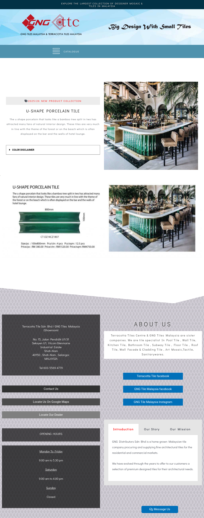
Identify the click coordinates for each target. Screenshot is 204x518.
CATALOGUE (72, 51)
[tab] (53, 149)
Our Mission (180, 429)
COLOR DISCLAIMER (23, 149)
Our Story (152, 429)
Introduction (123, 429)
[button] (51, 388)
